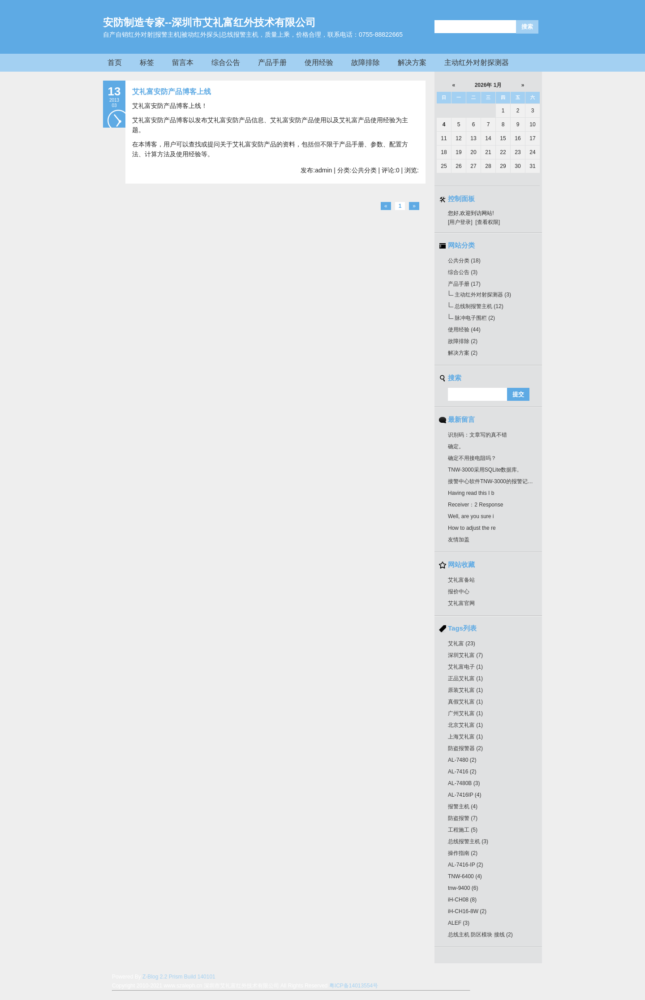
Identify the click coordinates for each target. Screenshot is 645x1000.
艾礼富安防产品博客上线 (171, 91)
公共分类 (464, 261)
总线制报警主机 (479, 306)
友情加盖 (458, 539)
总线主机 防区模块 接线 (480, 934)
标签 (147, 62)
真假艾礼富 (465, 702)
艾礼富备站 (461, 580)
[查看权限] (487, 222)
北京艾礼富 (465, 725)
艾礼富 (461, 643)
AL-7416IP (465, 795)
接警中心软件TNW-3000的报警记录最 (493, 481)
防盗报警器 (465, 748)
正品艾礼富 (465, 678)
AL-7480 (462, 760)
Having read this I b (471, 493)
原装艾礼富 (465, 690)
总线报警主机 (468, 841)
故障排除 (365, 62)
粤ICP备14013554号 (353, 986)
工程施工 (462, 830)
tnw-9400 (463, 888)
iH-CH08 (462, 900)
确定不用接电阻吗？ (472, 458)
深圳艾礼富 (465, 655)
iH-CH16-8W (467, 911)
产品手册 (272, 62)
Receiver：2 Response (475, 505)
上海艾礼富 (465, 737)
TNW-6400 (465, 876)
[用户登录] (460, 222)
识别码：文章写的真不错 (477, 435)
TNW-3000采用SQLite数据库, (483, 470)
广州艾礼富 (465, 713)
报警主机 (462, 806)
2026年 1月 (488, 85)
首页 (115, 62)
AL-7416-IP (465, 865)
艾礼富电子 (465, 667)
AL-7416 (462, 771)
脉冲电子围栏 (475, 318)
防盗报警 (462, 818)
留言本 (183, 62)
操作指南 (462, 853)
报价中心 (458, 591)
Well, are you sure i (471, 516)
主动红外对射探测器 (476, 62)
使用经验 (319, 62)
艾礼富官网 (461, 603)
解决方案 (412, 62)
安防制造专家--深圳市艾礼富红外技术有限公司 (209, 22)
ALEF (458, 923)
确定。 (456, 446)
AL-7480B (464, 783)
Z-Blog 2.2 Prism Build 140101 (178, 977)
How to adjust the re (472, 528)
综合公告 (225, 62)
